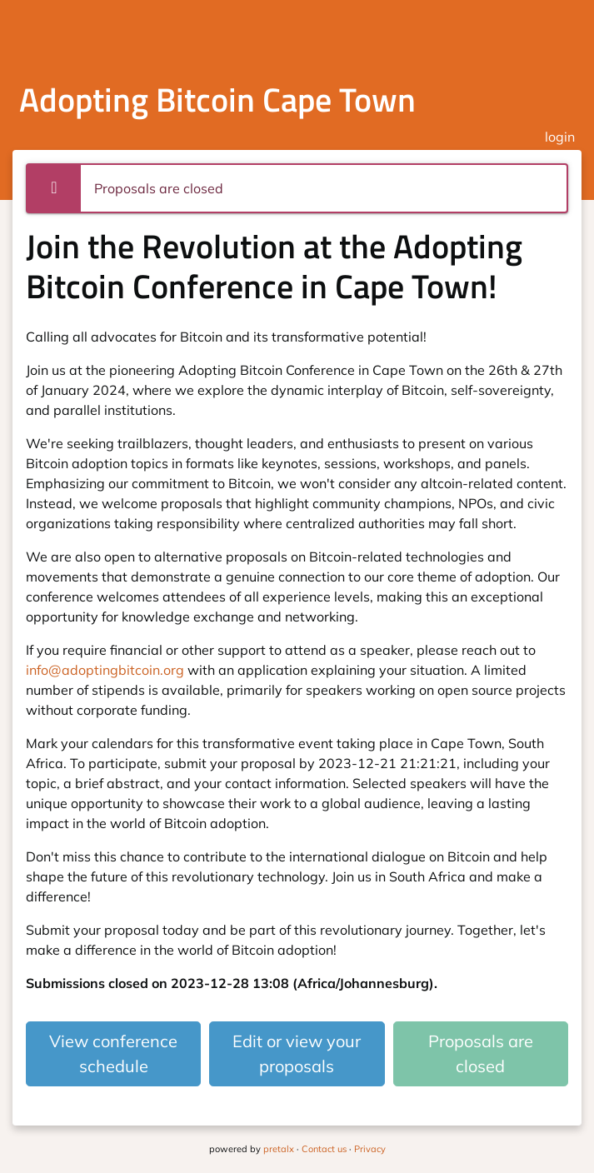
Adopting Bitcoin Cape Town (217, 99)
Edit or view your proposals (296, 1053)
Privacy (370, 1149)
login (560, 136)
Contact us (324, 1149)
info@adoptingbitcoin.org (105, 669)
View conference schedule (113, 1053)
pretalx (278, 1149)
